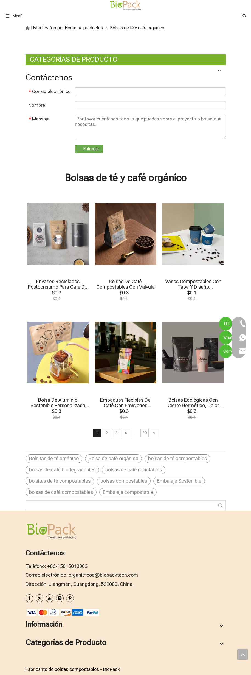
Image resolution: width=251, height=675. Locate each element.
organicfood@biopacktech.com (103, 575)
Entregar (91, 148)
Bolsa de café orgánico (113, 458)
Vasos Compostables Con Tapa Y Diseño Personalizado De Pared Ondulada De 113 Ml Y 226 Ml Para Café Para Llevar (193, 284)
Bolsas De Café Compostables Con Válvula (125, 284)
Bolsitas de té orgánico (54, 458)
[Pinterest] (70, 598)
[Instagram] (60, 598)
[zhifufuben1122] (63, 612)
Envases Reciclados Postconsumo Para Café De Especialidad (58, 284)
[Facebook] (29, 598)
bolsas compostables (123, 481)
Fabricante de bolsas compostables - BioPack (73, 669)
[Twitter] (39, 598)
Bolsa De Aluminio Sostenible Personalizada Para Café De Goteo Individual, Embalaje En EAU (58, 402)
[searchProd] (121, 506)
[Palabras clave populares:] (220, 506)
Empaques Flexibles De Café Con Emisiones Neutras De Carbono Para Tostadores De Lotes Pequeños (125, 402)
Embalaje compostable (128, 492)
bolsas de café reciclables (133, 470)
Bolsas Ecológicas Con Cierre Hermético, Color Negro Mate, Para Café (193, 402)
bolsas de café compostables (61, 492)
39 (144, 433)
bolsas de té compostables (177, 458)
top (242, 654)
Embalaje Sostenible (179, 481)
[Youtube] (49, 598)
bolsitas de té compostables (60, 481)
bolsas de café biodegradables (62, 470)
